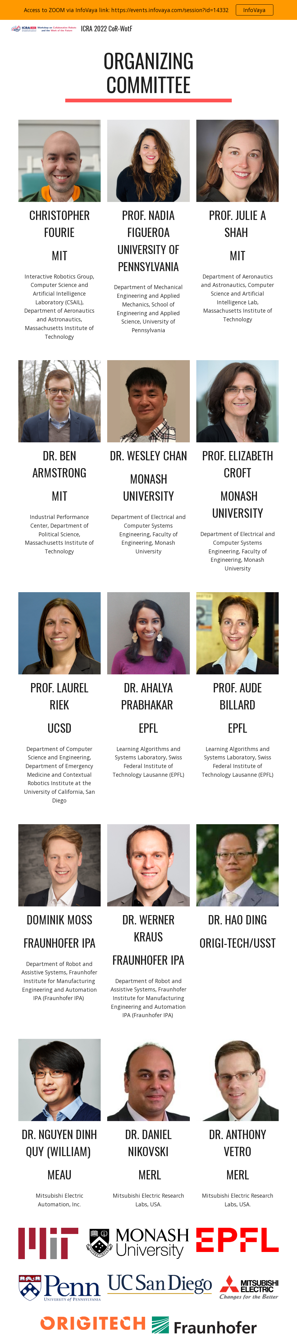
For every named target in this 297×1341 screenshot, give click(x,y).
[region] (148, 10)
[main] (148, 75)
